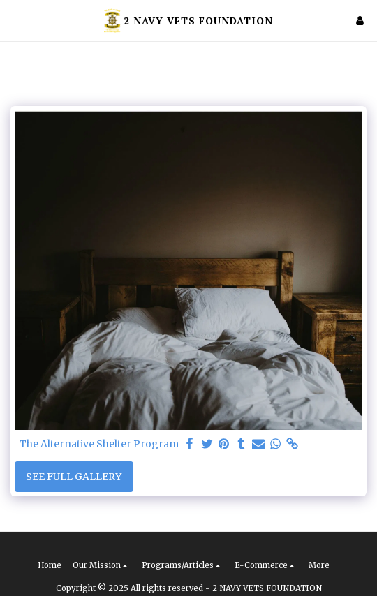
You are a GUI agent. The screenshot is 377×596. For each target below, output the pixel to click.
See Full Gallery (73, 476)
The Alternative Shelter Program (99, 444)
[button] (15, 19)
